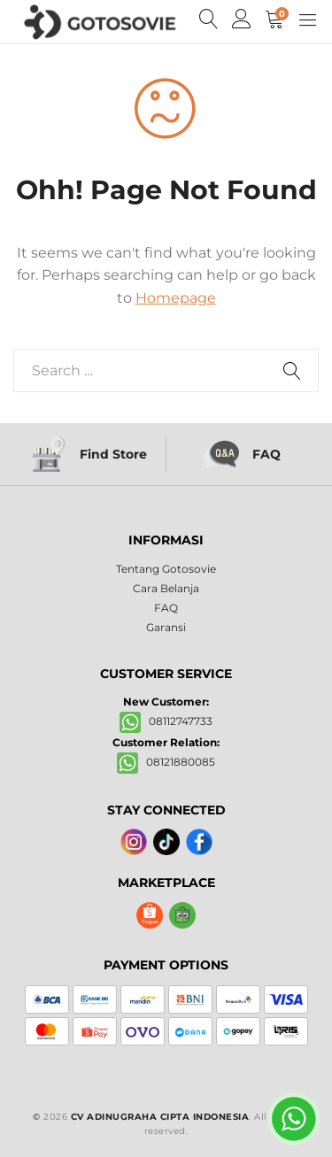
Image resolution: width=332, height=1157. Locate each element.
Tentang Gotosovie (166, 568)
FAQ (166, 607)
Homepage (175, 297)
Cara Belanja (166, 588)
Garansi (166, 627)
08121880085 (166, 761)
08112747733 (166, 721)
